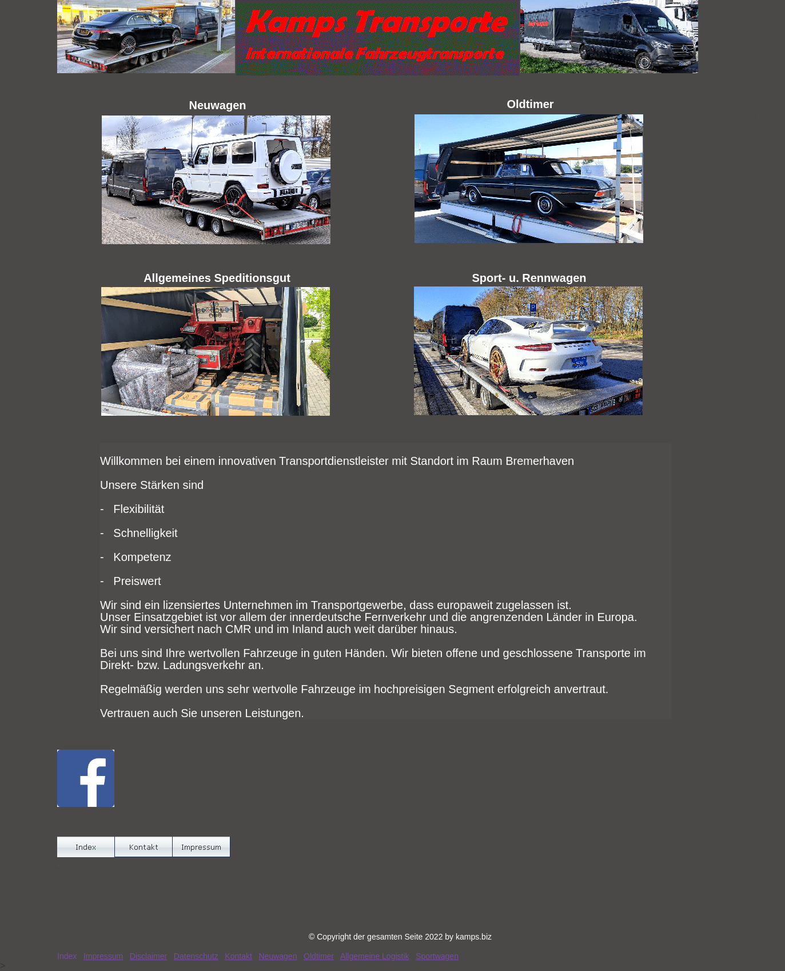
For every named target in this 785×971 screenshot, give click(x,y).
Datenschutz (196, 956)
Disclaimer (148, 956)
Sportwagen (437, 956)
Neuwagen (278, 956)
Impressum (103, 956)
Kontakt (238, 956)
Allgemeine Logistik (374, 956)
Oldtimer (319, 956)
